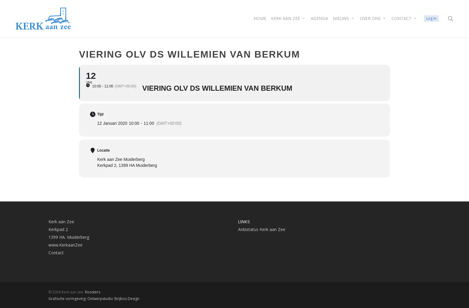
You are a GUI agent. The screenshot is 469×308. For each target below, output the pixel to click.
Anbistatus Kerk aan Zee (261, 229)
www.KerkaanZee (65, 245)
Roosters (92, 292)
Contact (56, 252)
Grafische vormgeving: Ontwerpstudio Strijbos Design (93, 298)
